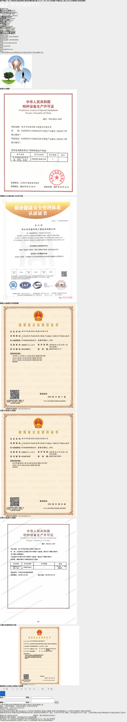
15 (42, 689)
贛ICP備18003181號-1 (47, 716)
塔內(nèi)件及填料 (8, 14)
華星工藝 (55, 712)
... (38, 689)
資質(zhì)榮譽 (46, 712)
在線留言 (77, 712)
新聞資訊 (62, 712)
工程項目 (30, 712)
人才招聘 (70, 712)
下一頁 (50, 689)
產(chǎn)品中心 (21, 712)
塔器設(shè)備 (6, 14)
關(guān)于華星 (9, 712)
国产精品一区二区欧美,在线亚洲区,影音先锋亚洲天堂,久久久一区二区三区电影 (27, 719)
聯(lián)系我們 (86, 712)
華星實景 (38, 712)
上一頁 (5, 689)
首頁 (1, 30)
